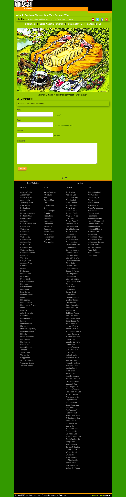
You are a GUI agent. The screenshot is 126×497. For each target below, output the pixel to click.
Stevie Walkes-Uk (73, 439)
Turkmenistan (72, 24)
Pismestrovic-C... (72, 397)
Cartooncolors (25, 242)
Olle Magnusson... (73, 381)
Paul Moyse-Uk (72, 387)
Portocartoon (25, 339)
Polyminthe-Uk (71, 400)
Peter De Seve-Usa (73, 392)
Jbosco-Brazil (71, 310)
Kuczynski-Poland (73, 337)
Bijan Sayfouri (93, 213)
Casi (45, 203)
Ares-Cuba (70, 218)
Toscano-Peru (71, 444)
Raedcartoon (25, 342)
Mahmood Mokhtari (95, 229)
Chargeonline (25, 260)
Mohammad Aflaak (95, 237)
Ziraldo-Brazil (71, 463)
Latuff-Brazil (70, 339)
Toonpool (23, 350)
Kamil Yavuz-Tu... (73, 323)
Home (22, 19)
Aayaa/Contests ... (51, 192)
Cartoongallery (26, 247)
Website (20, 130)
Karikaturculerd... (27, 318)
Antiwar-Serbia (26, 192)
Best (83, 24)
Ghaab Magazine (50, 211)
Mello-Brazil (70, 371)
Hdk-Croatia (25, 300)
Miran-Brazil (70, 373)
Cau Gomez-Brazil (73, 258)
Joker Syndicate (26, 313)
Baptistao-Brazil (72, 224)
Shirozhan (48, 234)
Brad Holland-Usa (73, 245)
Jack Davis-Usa (72, 308)
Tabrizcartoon (49, 237)
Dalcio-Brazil (71, 276)
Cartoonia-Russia (27, 250)
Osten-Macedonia (27, 337)
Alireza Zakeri (93, 203)
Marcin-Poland (71, 360)
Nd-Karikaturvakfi (27, 331)
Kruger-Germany (72, 334)
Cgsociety (24, 258)
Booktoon (47, 197)
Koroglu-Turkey (72, 326)
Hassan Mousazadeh (96, 221)
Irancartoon (48, 221)
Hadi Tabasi (92, 216)
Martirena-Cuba (72, 366)
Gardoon (62, 495)
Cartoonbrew (25, 237)
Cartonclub (24, 229)
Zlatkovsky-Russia (73, 468)
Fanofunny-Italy (26, 287)
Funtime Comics (26, 295)
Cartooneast (25, 245)
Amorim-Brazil (71, 211)
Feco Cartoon (25, 292)
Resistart (47, 229)
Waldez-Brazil (71, 452)
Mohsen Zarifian (94, 245)
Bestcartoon (25, 208)
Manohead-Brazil (72, 358)
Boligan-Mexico (72, 234)
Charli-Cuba (70, 263)
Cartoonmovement (27, 253)
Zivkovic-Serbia (72, 465)
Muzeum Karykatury (28, 329)
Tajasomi (47, 239)
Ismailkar (23, 310)
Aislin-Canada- (71, 203)
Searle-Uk (70, 426)
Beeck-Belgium (72, 226)
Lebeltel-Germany (73, 342)
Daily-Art (23, 268)
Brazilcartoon (25, 218)
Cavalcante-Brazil (73, 260)
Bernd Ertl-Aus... (72, 229)
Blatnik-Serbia (71, 232)
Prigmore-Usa (71, 402)
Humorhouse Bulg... (28, 305)
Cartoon (90, 24)
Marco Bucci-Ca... (73, 363)
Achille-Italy (70, 192)
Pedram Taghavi (94, 247)
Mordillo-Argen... (72, 376)
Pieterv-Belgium (72, 394)
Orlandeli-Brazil (72, 384)
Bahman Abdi (93, 211)
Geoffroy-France (72, 300)
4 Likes (41, 24)
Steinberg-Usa (71, 434)
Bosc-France (71, 237)
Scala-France (71, 421)
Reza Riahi (92, 250)
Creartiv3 (23, 266)
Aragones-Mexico (73, 216)
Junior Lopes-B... (72, 321)
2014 (98, 24)
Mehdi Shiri (92, 234)
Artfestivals (48, 195)
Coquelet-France (72, 271)
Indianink (23, 308)
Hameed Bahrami (95, 218)
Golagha (47, 213)
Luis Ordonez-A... (73, 350)
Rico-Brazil (70, 408)
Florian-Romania (72, 297)
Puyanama (48, 226)
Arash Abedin (93, 205)
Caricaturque (25, 226)
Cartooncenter (26, 239)
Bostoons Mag (26, 216)
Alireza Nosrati (93, 200)
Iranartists (47, 218)
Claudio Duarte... (72, 268)
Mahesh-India (71, 355)
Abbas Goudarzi (94, 192)
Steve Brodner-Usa (73, 436)
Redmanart (24, 345)
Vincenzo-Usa (71, 450)
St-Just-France (26, 347)
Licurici (23, 321)
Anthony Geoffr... (72, 213)
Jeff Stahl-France (72, 313)
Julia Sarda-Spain (73, 318)
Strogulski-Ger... (72, 442)
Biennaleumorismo (27, 213)
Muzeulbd (24, 326)
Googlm (23, 297)
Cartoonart (24, 232)
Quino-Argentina (72, 405)
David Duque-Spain (73, 281)
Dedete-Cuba (25, 274)
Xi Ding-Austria (72, 460)
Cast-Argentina (72, 255)
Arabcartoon (25, 195)
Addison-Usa (71, 195)
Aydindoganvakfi (26, 203)
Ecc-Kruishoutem (27, 281)
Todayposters (49, 242)
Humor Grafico (26, 302)
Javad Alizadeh (94, 226)
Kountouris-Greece (73, 331)
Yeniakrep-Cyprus (27, 363)
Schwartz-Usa (71, 423)
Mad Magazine (26, 323)
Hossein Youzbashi (95, 224)
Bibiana (23, 211)
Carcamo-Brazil (72, 253)
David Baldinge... (72, 279)
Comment (21, 141)
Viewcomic (24, 355)
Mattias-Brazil (71, 368)
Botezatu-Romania (73, 239)
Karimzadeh (48, 224)
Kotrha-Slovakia (72, 329)
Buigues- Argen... (72, 250)
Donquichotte (25, 279)
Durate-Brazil (71, 292)
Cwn (45, 208)
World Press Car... (27, 360)
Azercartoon (25, 205)
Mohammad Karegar (96, 242)
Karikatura (24, 316)
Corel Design (49, 205)
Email (19, 120)
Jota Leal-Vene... (72, 316)
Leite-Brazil (70, 345)
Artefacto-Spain (26, 197)
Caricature (24, 221)
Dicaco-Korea (25, 276)
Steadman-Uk (71, 431)
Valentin (50, 24)
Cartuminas (24, 255)
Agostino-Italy (71, 200)
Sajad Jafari (92, 255)
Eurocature (24, 284)
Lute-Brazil (70, 352)
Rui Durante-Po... (72, 410)
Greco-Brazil (71, 302)
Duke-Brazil (70, 287)
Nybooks (23, 334)
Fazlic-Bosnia (71, 295)
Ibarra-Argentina (72, 305)
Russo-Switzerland (73, 415)
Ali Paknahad (93, 195)
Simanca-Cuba (71, 429)
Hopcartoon (48, 216)
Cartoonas (24, 234)
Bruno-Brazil (71, 247)
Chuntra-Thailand (72, 266)
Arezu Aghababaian (95, 208)
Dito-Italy (69, 284)
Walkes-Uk (70, 455)
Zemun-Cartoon (26, 366)
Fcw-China (24, 289)
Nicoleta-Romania (73, 379)
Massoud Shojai (94, 232)
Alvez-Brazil (70, 208)
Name (19, 110)
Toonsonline (25, 352)
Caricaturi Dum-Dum (28, 224)
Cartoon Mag (49, 200)
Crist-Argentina (72, 274)
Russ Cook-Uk (71, 413)
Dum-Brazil (70, 289)
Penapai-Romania (73, 389)
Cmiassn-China (26, 263)
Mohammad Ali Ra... (96, 239)
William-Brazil (71, 457)
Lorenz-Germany (72, 347)
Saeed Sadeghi (94, 253)
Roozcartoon (48, 232)
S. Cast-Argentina (73, 418)
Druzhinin (60, 24)
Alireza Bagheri (94, 197)
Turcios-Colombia (73, 447)
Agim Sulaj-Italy (72, 197)
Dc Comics (24, 271)
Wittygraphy (25, 358)
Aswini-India (25, 200)
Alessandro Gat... (72, 205)
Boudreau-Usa (71, 242)
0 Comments (31, 24)
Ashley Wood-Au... (73, 221)
